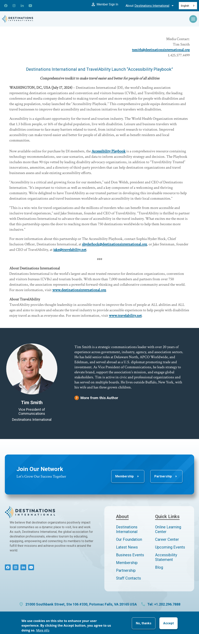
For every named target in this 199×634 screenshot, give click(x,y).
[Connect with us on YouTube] (30, 6)
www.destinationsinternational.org (79, 289)
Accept (168, 623)
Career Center (167, 539)
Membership (127, 476)
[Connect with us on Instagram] (14, 6)
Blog (159, 567)
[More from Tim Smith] (129, 398)
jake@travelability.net (69, 249)
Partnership (166, 476)
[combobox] (188, 5)
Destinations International (126, 529)
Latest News (127, 547)
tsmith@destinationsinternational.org (161, 49)
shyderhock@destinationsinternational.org (114, 244)
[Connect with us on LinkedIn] (22, 6)
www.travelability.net (125, 315)
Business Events (130, 555)
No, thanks (143, 623)
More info (42, 630)
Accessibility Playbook (109, 151)
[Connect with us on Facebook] (6, 6)
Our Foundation (129, 539)
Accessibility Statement (166, 557)
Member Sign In (104, 4)
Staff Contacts (128, 578)
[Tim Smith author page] (31, 368)
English (185, 5)
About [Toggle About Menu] (150, 5)
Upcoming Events (170, 547)
